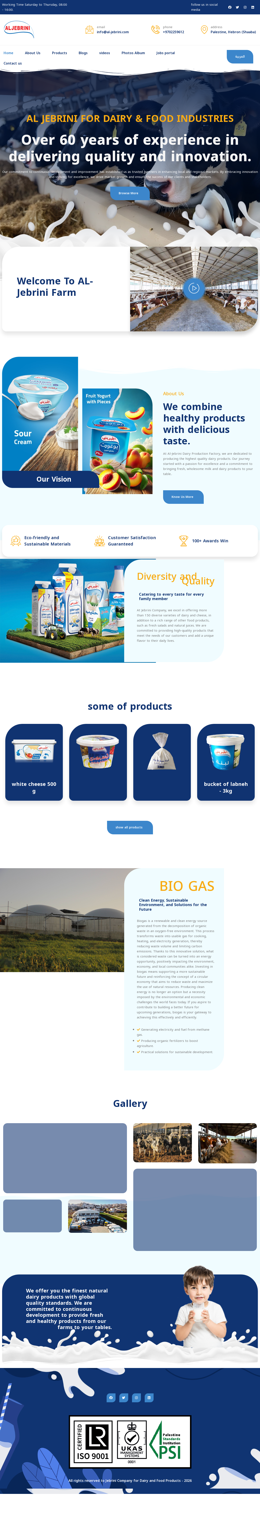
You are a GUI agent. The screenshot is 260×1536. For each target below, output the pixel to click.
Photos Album (133, 53)
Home (8, 53)
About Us (32, 53)
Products (59, 53)
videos (104, 53)
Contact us (13, 63)
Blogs (83, 53)
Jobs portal (166, 53)
